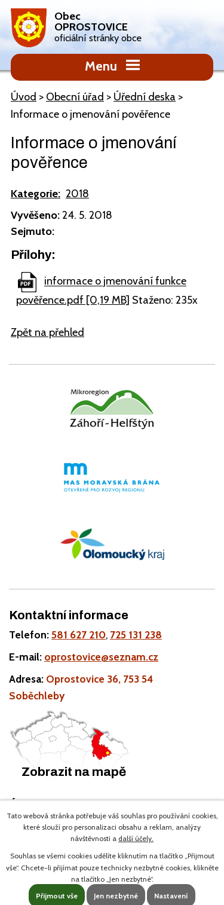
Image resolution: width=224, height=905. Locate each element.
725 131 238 (136, 634)
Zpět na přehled (47, 332)
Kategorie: (35, 193)
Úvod (23, 96)
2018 (77, 193)
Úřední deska (144, 96)
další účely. (136, 838)
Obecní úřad (75, 96)
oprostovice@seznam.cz (101, 656)
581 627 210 (78, 634)
